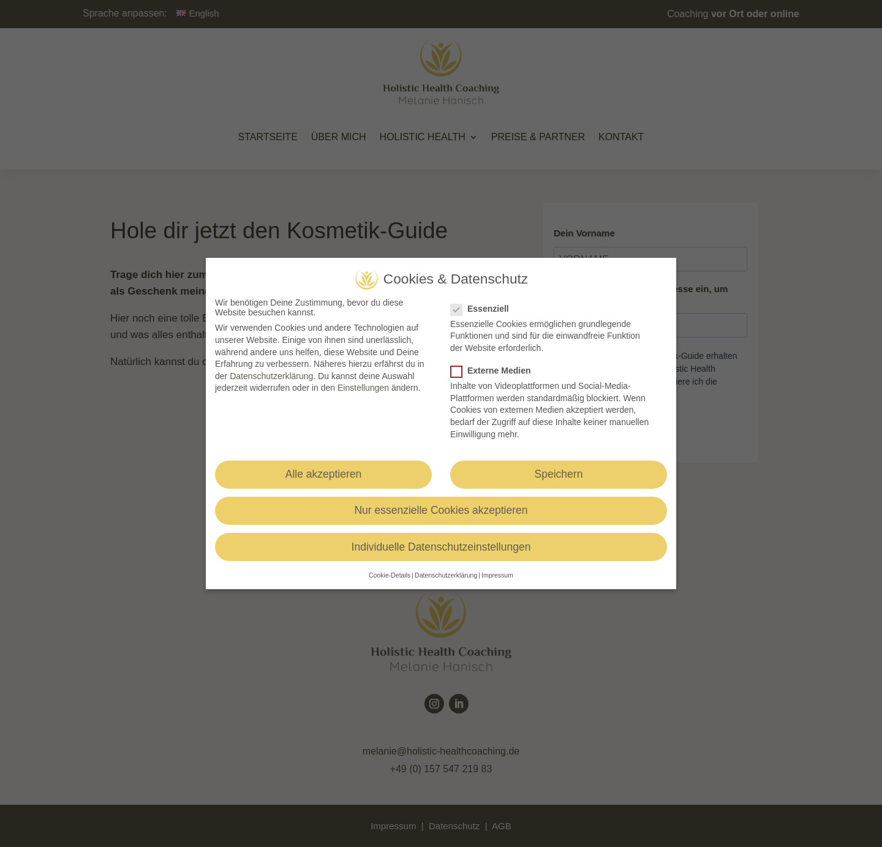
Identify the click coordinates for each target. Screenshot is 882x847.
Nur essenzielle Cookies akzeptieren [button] (440, 510)
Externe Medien (495, 370)
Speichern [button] (559, 474)
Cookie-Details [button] (389, 575)
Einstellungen (363, 388)
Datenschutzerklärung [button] (446, 575)
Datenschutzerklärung (271, 376)
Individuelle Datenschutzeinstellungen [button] (441, 547)
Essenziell (484, 309)
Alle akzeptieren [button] (323, 474)
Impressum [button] (497, 575)
